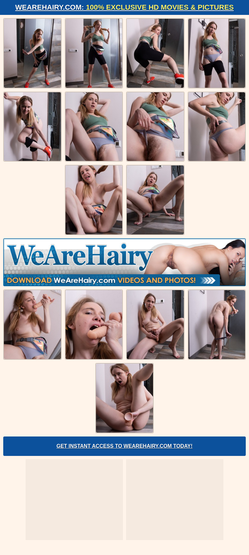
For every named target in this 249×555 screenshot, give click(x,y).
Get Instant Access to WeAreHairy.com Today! (124, 446)
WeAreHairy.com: (124, 7)
